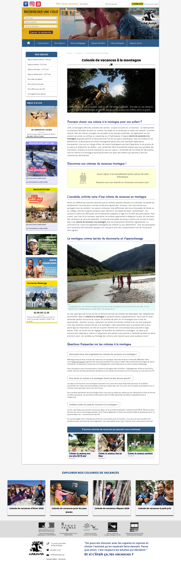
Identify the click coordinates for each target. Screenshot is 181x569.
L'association (43, 43)
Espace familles (98, 43)
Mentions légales (52, 559)
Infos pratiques (117, 43)
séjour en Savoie (78, 362)
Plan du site (61, 559)
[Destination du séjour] (41, 26)
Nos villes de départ (35, 79)
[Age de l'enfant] (41, 18)
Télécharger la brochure (37, 182)
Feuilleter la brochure (36, 178)
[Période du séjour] (41, 22)
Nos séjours (59, 43)
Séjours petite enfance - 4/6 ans (39, 59)
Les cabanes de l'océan (41, 130)
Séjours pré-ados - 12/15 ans (38, 69)
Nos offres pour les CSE (36, 89)
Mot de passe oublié (151, 4)
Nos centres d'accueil (35, 84)
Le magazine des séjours (37, 94)
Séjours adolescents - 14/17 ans (39, 74)
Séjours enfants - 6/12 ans (37, 64)
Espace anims (136, 43)
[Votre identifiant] (91, 4)
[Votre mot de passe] (117, 4)
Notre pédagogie (78, 43)
